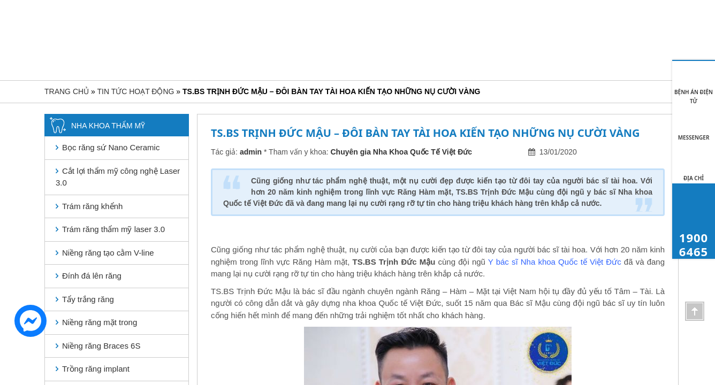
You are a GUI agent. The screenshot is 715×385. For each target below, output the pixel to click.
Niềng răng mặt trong (99, 322)
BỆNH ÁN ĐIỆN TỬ (693, 96)
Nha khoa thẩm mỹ (279, 45)
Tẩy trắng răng (88, 299)
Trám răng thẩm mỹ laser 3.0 (113, 229)
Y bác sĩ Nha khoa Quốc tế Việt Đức (554, 261)
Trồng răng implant (96, 368)
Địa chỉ (693, 178)
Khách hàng (485, 45)
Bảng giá (428, 45)
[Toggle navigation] (53, 47)
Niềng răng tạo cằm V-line (108, 252)
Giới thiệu (210, 45)
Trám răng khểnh (92, 206)
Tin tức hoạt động (552, 45)
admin (251, 152)
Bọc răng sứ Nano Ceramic (110, 147)
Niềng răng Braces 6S (101, 345)
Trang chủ (150, 45)
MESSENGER (694, 137)
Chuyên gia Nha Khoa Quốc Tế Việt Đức (402, 152)
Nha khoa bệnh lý (362, 45)
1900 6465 (676, 46)
